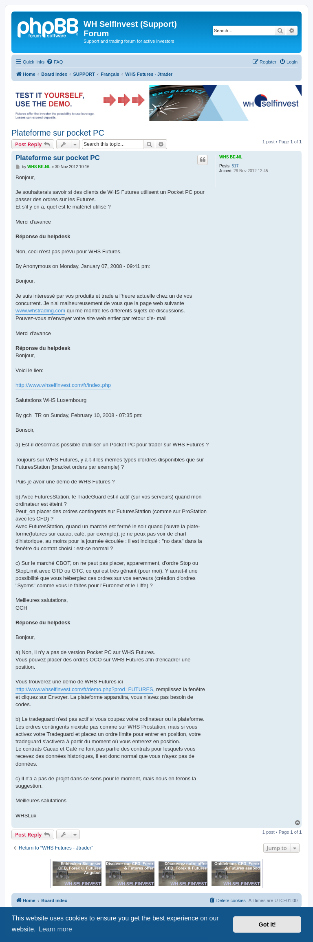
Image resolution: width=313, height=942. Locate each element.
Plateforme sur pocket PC (57, 132)
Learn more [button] (55, 929)
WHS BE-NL (230, 157)
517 (235, 166)
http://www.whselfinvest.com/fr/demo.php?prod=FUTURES (84, 689)
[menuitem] (54, 62)
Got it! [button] (267, 924)
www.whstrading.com (40, 310)
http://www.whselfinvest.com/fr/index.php (63, 385)
